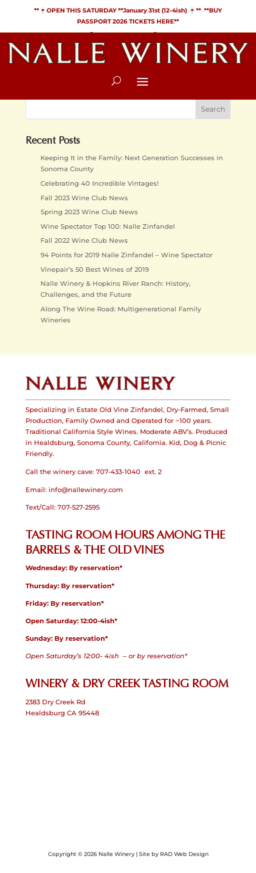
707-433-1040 (118, 472)
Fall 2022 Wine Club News (84, 240)
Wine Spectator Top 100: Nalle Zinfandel (107, 226)
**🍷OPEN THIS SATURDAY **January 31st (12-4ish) (111, 10)
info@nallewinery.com (85, 490)
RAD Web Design (184, 853)
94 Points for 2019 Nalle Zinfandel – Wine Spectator (126, 255)
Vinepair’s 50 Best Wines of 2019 (94, 269)
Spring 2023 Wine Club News (89, 212)
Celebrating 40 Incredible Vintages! (99, 183)
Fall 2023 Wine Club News (84, 198)
